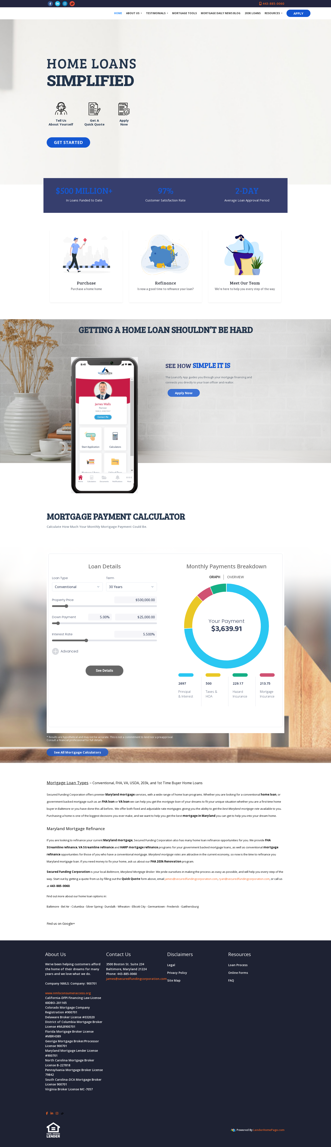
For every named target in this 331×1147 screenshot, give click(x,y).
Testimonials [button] (156, 13)
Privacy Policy (177, 973)
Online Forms (238, 973)
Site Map (173, 980)
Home (118, 13)
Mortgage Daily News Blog (220, 13)
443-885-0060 (271, 3)
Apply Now (183, 393)
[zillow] (72, 3)
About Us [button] (133, 13)
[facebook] (50, 3)
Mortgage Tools (184, 13)
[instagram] (65, 3)
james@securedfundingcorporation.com (191, 879)
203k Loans (253, 13)
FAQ (231, 980)
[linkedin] (57, 3)
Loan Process (238, 965)
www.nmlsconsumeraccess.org (68, 993)
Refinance (165, 283)
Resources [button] (272, 13)
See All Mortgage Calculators (77, 752)
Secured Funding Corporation (78, 13)
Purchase (86, 283)
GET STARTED (68, 142)
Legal (171, 965)
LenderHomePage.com (268, 1130)
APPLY (298, 13)
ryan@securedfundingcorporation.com (244, 879)
